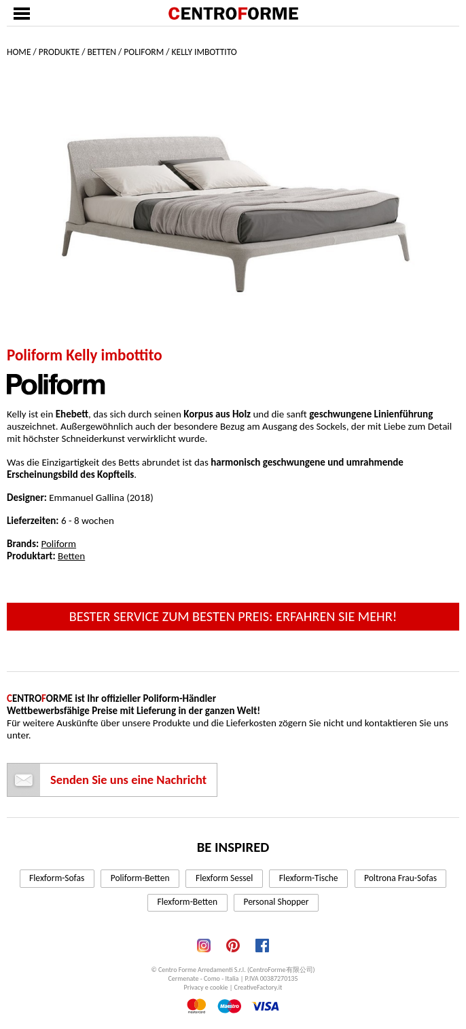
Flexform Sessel (224, 878)
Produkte (59, 52)
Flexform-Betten (187, 902)
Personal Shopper (275, 902)
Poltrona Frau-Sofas (400, 878)
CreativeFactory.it (258, 987)
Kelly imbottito (204, 52)
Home (19, 52)
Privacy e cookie (206, 987)
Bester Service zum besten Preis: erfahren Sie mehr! (233, 616)
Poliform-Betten (140, 878)
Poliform (144, 52)
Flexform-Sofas (56, 878)
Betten (101, 52)
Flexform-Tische (308, 878)
